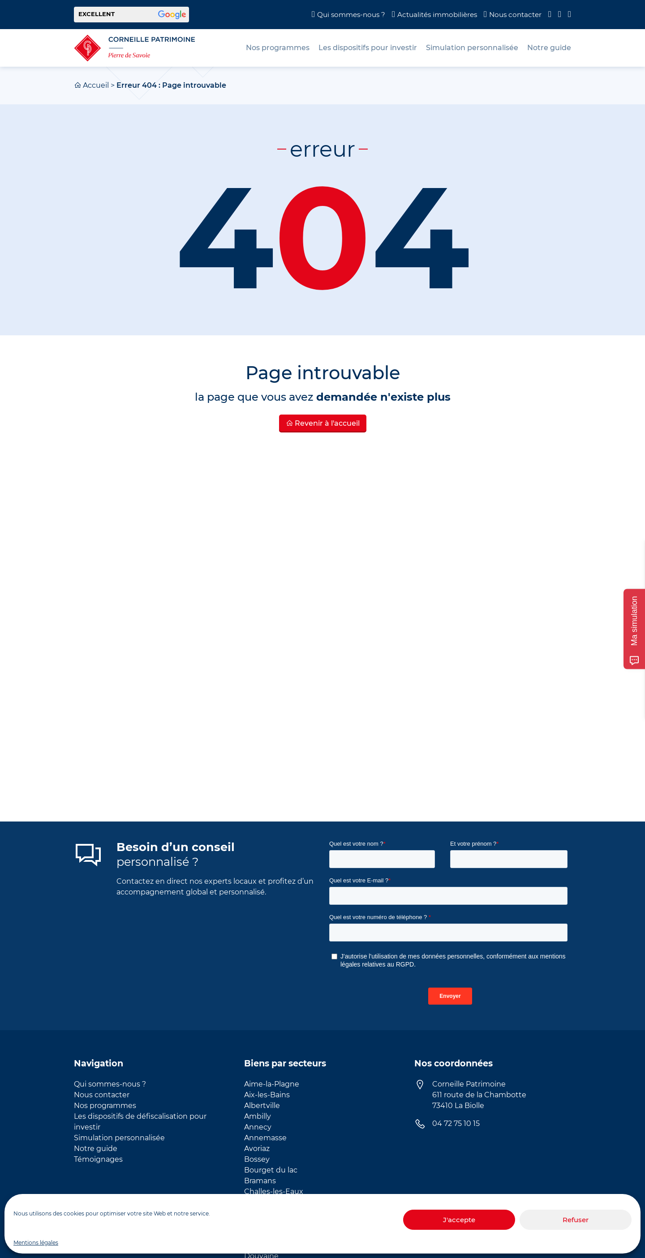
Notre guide (95, 1148)
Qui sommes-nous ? (351, 14)
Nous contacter (515, 14)
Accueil (96, 85)
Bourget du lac (270, 1170)
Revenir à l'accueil (323, 423)
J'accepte (459, 1219)
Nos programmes (105, 1105)
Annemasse (265, 1138)
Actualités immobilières (437, 14)
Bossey (257, 1159)
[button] (131, 14)
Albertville (262, 1105)
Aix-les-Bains (267, 1095)
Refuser (576, 1219)
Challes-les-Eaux (273, 1191)
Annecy (257, 1127)
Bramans (260, 1181)
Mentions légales (35, 1242)
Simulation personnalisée (119, 1138)
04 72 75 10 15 (456, 1123)
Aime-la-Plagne (271, 1084)
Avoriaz (257, 1148)
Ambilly (257, 1116)
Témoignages (98, 1159)
